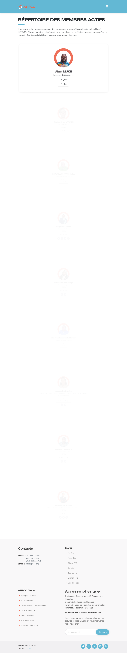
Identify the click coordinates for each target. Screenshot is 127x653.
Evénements (73, 578)
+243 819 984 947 (33, 561)
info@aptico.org (32, 564)
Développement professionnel (33, 605)
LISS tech (27, 649)
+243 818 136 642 (32, 555)
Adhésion (71, 553)
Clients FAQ (72, 563)
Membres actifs (27, 615)
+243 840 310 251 (33, 558)
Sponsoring (72, 573)
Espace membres (28, 610)
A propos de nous (28, 595)
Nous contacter (27, 600)
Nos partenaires (27, 620)
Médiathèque (73, 583)
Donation (71, 568)
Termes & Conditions (29, 625)
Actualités (72, 558)
